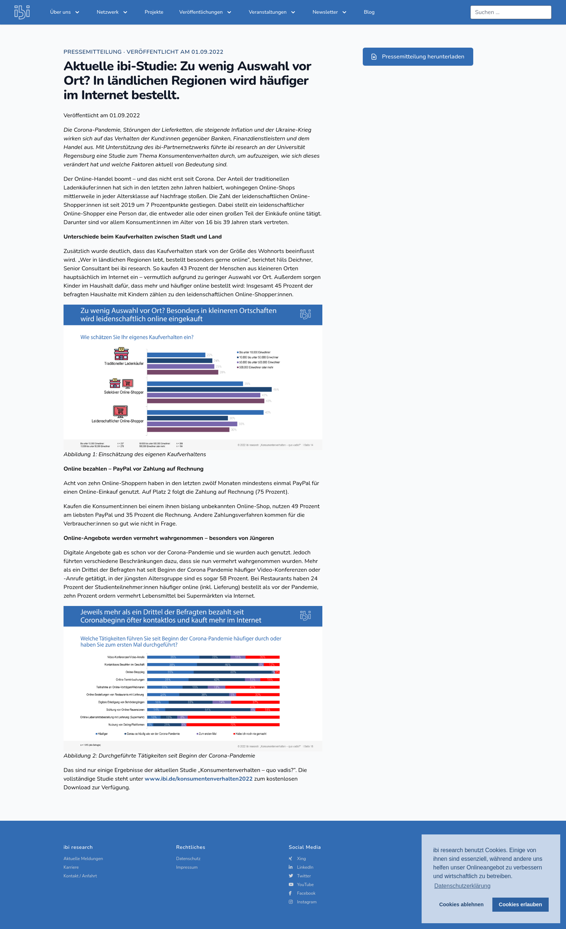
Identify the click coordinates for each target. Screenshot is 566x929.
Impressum (187, 867)
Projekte (154, 12)
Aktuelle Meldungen (83, 859)
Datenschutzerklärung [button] (462, 886)
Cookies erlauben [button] (520, 904)
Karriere (71, 867)
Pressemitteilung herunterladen (417, 57)
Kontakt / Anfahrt (80, 876)
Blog (369, 12)
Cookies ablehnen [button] (461, 904)
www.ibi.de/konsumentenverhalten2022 (199, 779)
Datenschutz (188, 859)
